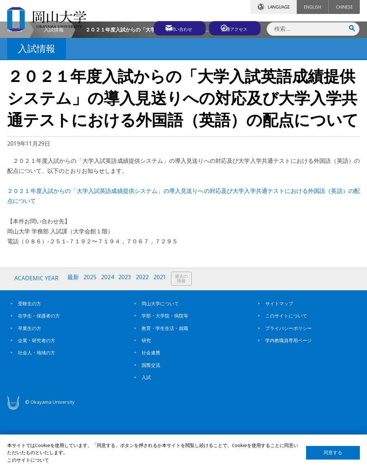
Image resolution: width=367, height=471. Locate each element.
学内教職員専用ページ (288, 399)
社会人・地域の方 (36, 411)
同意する (333, 452)
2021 (162, 338)
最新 (74, 338)
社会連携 (151, 411)
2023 (126, 338)
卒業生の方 (29, 387)
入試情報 (54, 89)
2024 (109, 338)
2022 (144, 338)
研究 (146, 399)
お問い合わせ (171, 27)
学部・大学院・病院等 (165, 375)
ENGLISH (312, 7)
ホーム (14, 89)
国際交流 (151, 424)
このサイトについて (286, 375)
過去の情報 (184, 338)
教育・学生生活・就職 (165, 387)
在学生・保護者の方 (39, 375)
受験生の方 (29, 362)
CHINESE (344, 7)
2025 (91, 338)
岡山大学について (160, 362)
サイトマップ (279, 362)
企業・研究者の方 (36, 399)
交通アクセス (235, 27)
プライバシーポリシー (288, 387)
